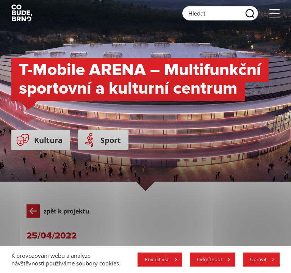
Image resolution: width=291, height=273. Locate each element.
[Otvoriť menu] (274, 13)
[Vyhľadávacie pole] (220, 13)
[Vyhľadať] (250, 13)
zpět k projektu (58, 211)
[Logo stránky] (21, 13)
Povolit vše (157, 259)
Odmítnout (209, 259)
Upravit (258, 259)
